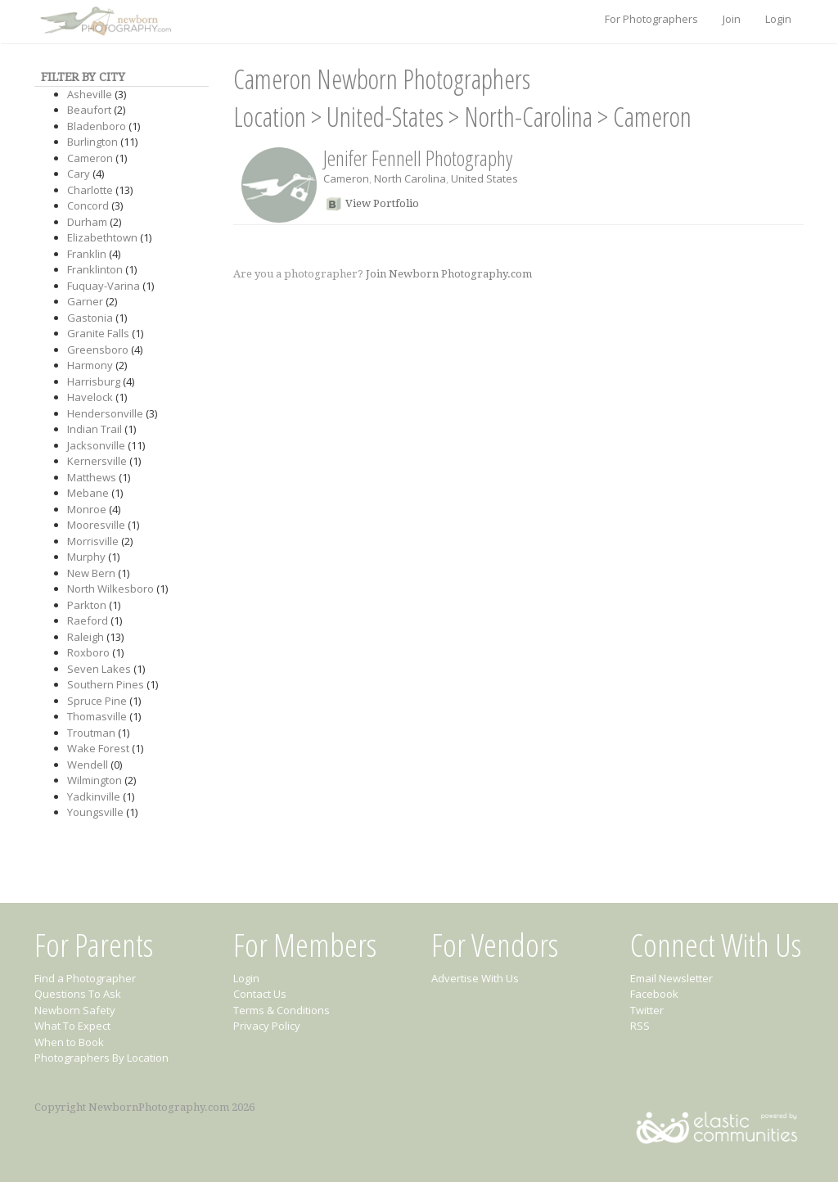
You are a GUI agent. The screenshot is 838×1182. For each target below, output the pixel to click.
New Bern (91, 573)
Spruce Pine (97, 700)
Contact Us (259, 993)
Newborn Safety (74, 1010)
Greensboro (97, 349)
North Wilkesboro (110, 588)
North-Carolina (528, 116)
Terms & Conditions (281, 1010)
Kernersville (97, 460)
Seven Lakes (99, 668)
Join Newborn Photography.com (449, 274)
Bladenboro (96, 126)
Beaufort (89, 109)
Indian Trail (94, 429)
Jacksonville (96, 445)
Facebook (654, 993)
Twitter (647, 1010)
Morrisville (93, 541)
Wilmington (94, 780)
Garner (85, 301)
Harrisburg (93, 381)
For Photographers (651, 18)
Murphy (86, 556)
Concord (88, 205)
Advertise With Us (475, 978)
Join (732, 18)
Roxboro (88, 652)
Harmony (90, 365)
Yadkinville (93, 796)
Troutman (91, 732)
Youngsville (95, 812)
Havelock (90, 397)
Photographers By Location (101, 1057)
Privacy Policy (266, 1025)
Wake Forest (98, 748)
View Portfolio (382, 203)
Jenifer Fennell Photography (417, 158)
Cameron (90, 158)
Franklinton (95, 269)
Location (269, 116)
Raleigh (85, 636)
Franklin (86, 253)
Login (778, 18)
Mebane (88, 492)
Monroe (86, 509)
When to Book (69, 1042)
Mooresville (96, 524)
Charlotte (90, 190)
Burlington (92, 141)
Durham (87, 221)
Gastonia (90, 317)
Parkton (86, 605)
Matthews (91, 477)
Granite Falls (98, 333)
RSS (640, 1025)
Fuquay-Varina (103, 285)
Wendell (87, 764)
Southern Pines (105, 684)
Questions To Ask (77, 993)
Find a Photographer (85, 978)
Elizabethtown (102, 237)
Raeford (87, 620)
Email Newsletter (671, 978)
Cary (78, 173)
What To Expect (72, 1025)
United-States (385, 116)
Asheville (89, 94)
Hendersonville (105, 413)
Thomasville (97, 716)
